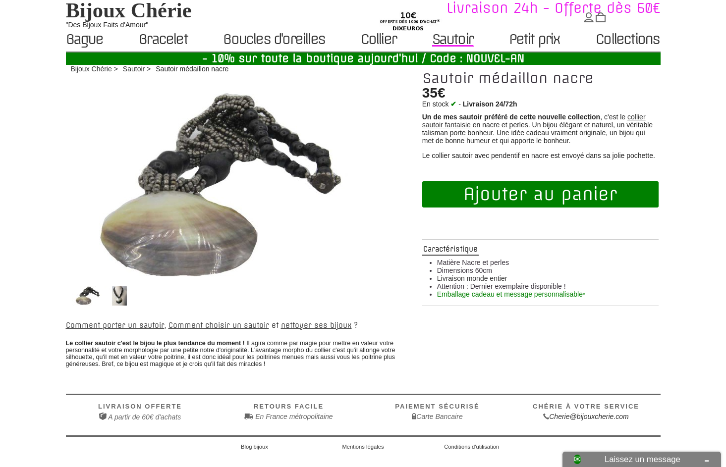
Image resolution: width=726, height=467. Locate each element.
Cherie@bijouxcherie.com (589, 416)
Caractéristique (450, 249)
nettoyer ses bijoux (316, 325)
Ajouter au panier (540, 194)
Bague (84, 40)
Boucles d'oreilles (274, 40)
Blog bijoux (254, 447)
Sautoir (452, 39)
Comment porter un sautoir (115, 325)
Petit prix (534, 40)
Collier (378, 40)
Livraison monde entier (472, 278)
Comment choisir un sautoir (218, 325)
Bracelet (163, 40)
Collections (627, 40)
